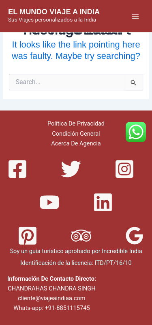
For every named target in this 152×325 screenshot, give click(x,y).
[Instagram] (124, 169)
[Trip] (81, 235)
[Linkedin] (103, 202)
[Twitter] (71, 169)
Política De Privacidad (76, 123)
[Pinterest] (27, 235)
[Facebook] (17, 169)
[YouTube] (49, 202)
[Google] (134, 235)
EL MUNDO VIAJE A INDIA (54, 11)
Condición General (76, 133)
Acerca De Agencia (76, 143)
